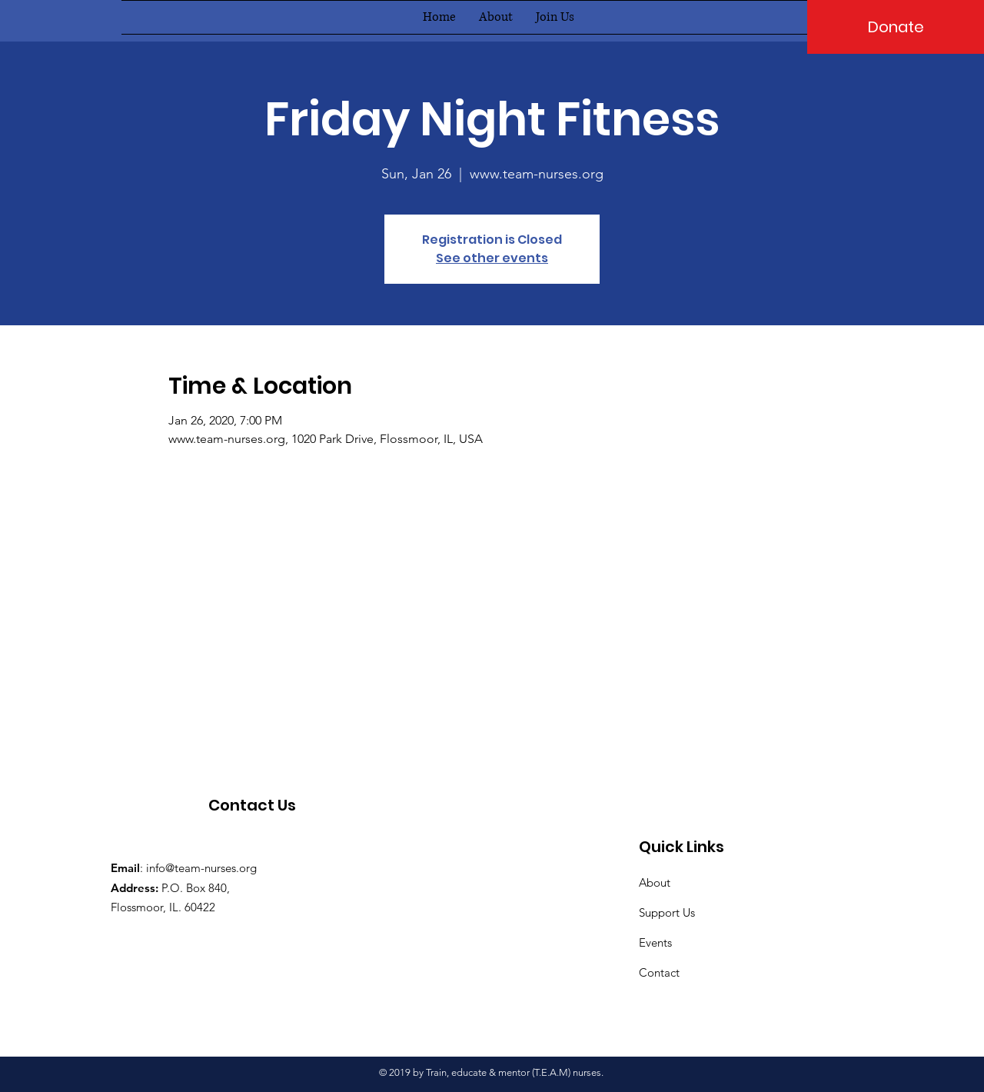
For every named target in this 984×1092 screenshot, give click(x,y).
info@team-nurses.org (201, 868)
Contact (659, 972)
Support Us (667, 912)
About (654, 882)
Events (655, 942)
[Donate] (895, 27)
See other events (492, 258)
